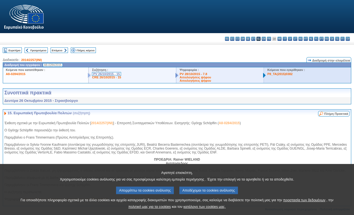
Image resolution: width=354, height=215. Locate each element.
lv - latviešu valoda (290, 39)
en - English (264, 39)
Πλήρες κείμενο (86, 50)
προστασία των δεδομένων (304, 205)
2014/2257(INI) (31, 60)
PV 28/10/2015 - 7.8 (193, 74)
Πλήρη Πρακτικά (336, 113)
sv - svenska (348, 39)
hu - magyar (300, 39)
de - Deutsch (248, 39)
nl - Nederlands (311, 39)
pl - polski (316, 39)
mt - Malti (306, 39)
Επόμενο (57, 50)
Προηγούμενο (38, 50)
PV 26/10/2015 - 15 (106, 74)
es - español (232, 39)
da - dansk (243, 39)
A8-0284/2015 (15, 74)
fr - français (269, 39)
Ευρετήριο (14, 50)
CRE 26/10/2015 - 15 (106, 77)
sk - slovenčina (332, 39)
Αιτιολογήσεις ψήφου (195, 77)
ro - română (327, 39)
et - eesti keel (253, 39)
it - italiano (285, 39)
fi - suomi (342, 39)
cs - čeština (237, 39)
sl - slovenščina (337, 39)
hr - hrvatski (279, 39)
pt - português (321, 39)
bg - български (227, 39)
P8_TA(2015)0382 (279, 74)
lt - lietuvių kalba (295, 39)
